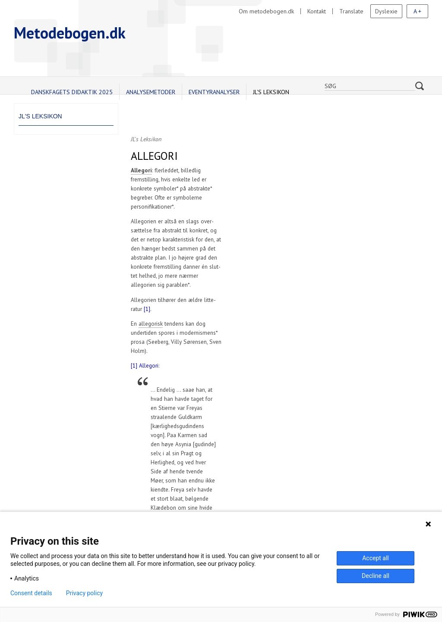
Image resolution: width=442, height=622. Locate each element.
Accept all (375, 558)
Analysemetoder (150, 92)
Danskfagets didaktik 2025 (72, 92)
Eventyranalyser (214, 92)
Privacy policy (84, 593)
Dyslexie (386, 11)
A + (417, 11)
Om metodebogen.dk (266, 11)
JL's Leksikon (271, 92)
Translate (351, 11)
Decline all (375, 575)
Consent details (31, 593)
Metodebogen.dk (70, 32)
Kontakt (316, 11)
